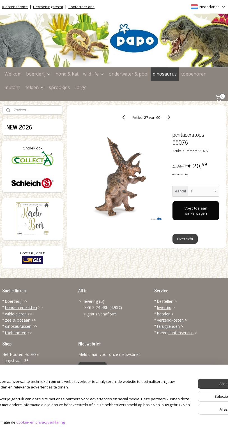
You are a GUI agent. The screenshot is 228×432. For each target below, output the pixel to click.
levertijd (164, 307)
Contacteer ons (81, 6)
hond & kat (67, 74)
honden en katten (21, 307)
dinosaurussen (18, 326)
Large (80, 87)
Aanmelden (92, 366)
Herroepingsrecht (48, 6)
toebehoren (193, 74)
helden (34, 87)
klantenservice (181, 332)
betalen (164, 314)
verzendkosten (170, 320)
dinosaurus (165, 74)
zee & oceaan (17, 320)
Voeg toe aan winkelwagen (196, 211)
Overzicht (185, 238)
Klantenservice (15, 6)
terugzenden (168, 326)
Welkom (13, 74)
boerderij (38, 74)
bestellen (165, 301)
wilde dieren (16, 314)
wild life (93, 74)
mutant (12, 87)
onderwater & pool (128, 74)
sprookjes (59, 87)
